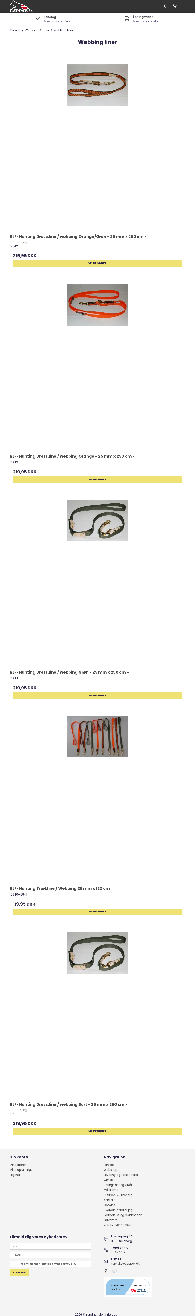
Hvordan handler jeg (118, 1210)
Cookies (109, 1205)
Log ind (15, 1175)
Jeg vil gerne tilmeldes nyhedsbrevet (48, 1263)
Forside (109, 1165)
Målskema (111, 1190)
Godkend (19, 1272)
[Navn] (50, 1246)
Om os (108, 1180)
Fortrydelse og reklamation (123, 1215)
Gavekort (110, 1220)
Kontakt (109, 1200)
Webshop (110, 1170)
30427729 (118, 1252)
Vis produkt (97, 263)
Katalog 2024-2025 (117, 1225)
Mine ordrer (18, 1165)
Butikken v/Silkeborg (118, 1195)
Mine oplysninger (22, 1170)
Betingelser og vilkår (118, 1185)
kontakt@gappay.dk (125, 1264)
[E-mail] (50, 1255)
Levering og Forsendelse (121, 1175)
